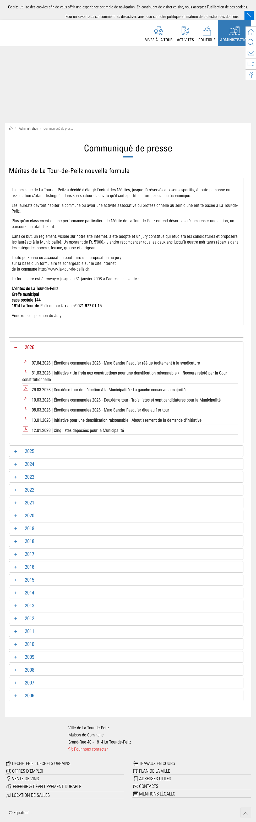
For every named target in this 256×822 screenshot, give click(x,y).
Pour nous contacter (88, 749)
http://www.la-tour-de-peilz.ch (63, 269)
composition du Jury (45, 315)
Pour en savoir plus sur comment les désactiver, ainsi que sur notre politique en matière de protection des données (152, 16)
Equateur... (23, 812)
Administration (28, 128)
